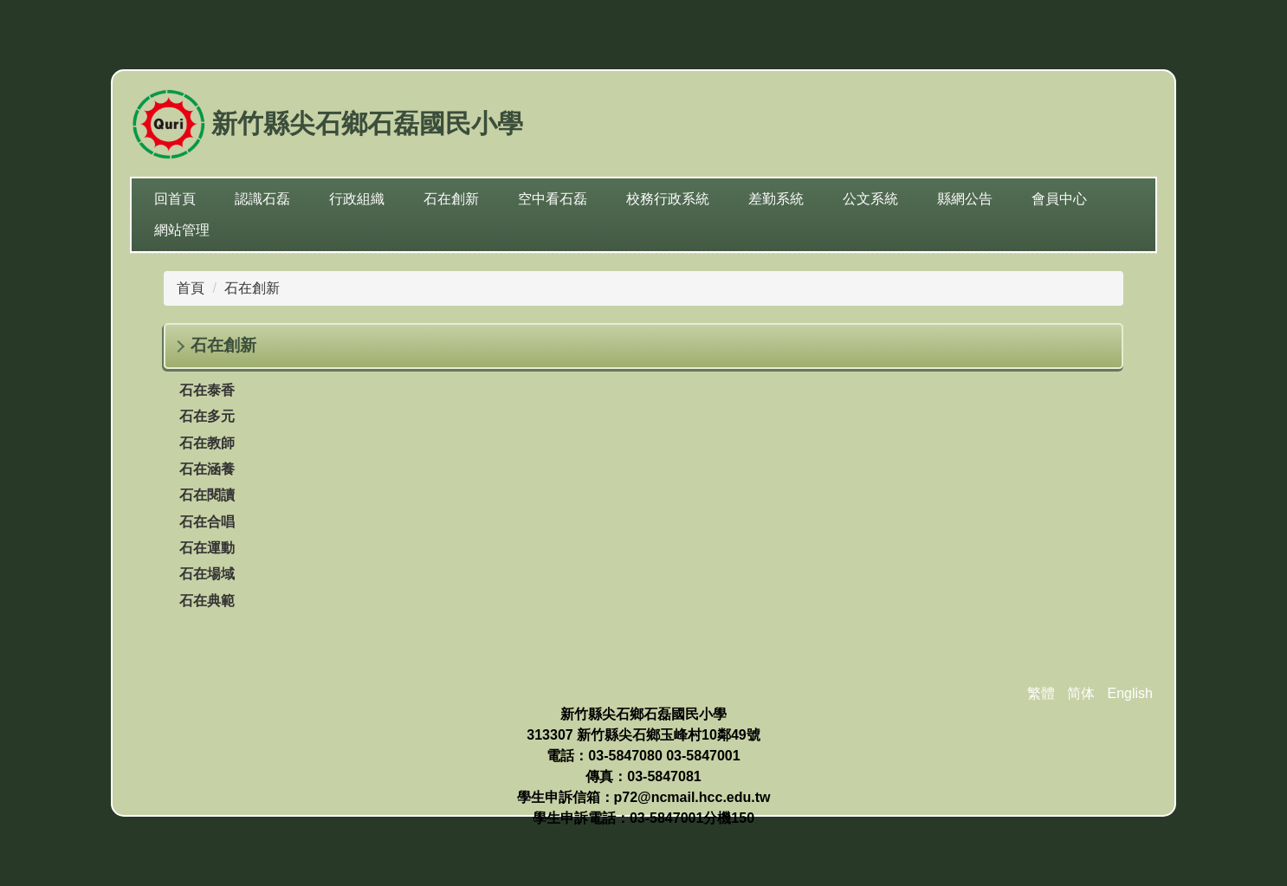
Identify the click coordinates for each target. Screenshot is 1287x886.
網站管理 (182, 230)
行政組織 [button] (357, 198)
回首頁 (175, 198)
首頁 (190, 288)
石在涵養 (207, 469)
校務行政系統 (667, 198)
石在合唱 (207, 521)
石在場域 (207, 573)
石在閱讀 (207, 495)
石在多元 (207, 416)
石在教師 (207, 443)
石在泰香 (207, 390)
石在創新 (252, 288)
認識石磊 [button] (262, 198)
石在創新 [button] (451, 198)
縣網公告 (965, 198)
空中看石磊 (552, 198)
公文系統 (870, 198)
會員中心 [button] (1059, 198)
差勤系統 (776, 198)
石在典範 (207, 600)
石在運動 (207, 547)
